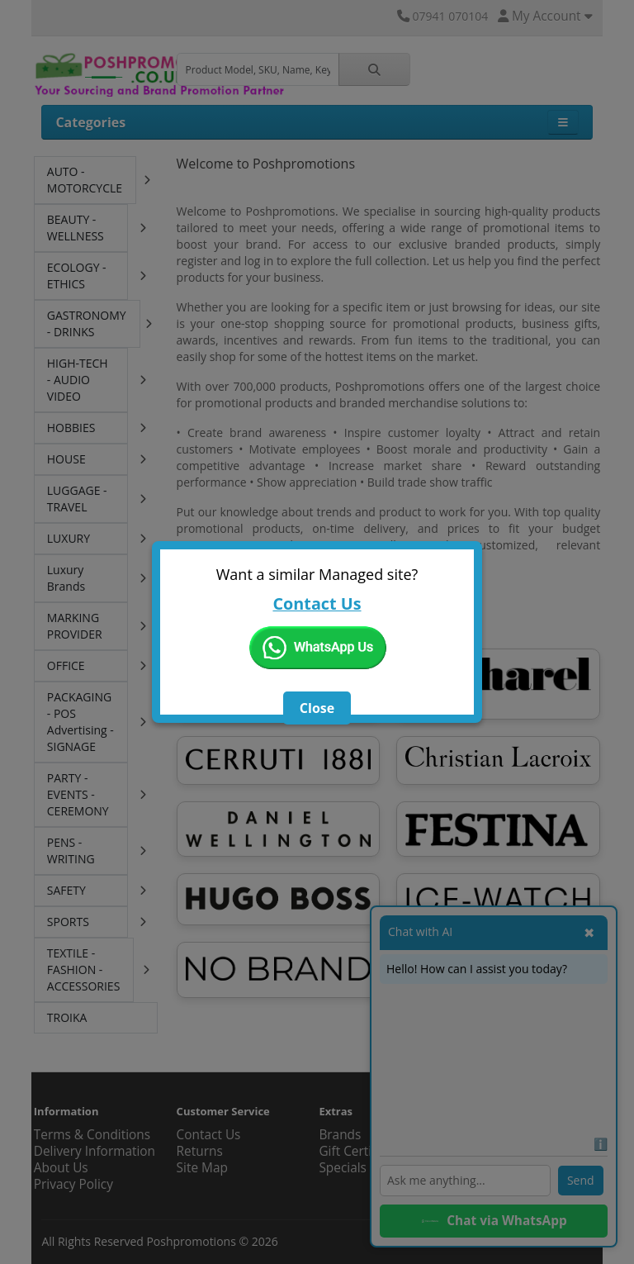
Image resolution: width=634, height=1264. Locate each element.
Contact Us (316, 603)
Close (317, 708)
